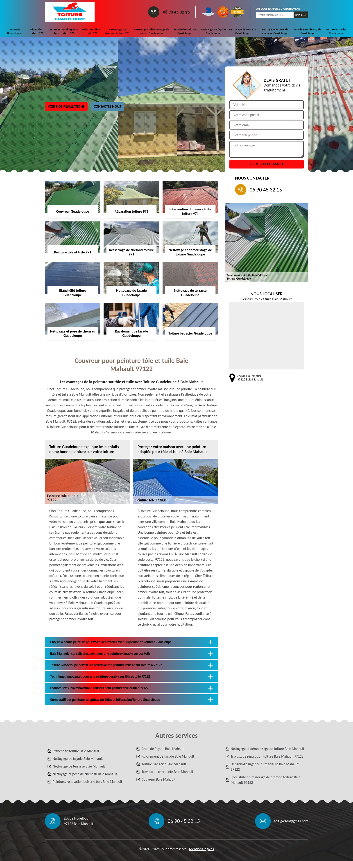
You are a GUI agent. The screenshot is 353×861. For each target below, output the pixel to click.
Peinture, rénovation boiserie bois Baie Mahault (87, 781)
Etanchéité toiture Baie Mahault (76, 751)
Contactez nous (107, 106)
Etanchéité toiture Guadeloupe (185, 31)
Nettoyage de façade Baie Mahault (78, 758)
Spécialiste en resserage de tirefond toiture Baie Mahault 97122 (265, 780)
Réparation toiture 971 (36, 31)
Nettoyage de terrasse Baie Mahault (79, 766)
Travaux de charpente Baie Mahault (167, 772)
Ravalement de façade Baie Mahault (168, 756)
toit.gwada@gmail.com (291, 821)
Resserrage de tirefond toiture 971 (117, 31)
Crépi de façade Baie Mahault (163, 749)
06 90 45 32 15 (176, 12)
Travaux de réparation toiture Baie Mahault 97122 (267, 756)
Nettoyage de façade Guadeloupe (213, 31)
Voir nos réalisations (66, 106)
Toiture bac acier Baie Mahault (164, 764)
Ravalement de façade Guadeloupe (307, 31)
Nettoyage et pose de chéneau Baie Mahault (85, 774)
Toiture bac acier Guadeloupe (336, 31)
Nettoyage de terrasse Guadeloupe (242, 31)
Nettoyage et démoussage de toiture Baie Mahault (267, 749)
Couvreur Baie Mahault (158, 779)
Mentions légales (201, 849)
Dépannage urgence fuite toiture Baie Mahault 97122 (265, 767)
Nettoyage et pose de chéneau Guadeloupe (275, 31)
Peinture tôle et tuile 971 (92, 31)
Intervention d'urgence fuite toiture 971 (64, 31)
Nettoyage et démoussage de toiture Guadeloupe (151, 31)
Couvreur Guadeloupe (14, 31)
